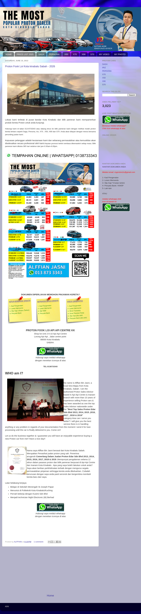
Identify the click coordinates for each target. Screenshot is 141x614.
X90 (84, 54)
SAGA (41, 54)
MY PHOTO (119, 54)
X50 (66, 54)
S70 (92, 54)
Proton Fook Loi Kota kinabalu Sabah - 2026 (30, 66)
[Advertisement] (50, 570)
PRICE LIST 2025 (25, 54)
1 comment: (39, 542)
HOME (8, 54)
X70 (75, 54)
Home (50, 595)
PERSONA (54, 54)
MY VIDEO (104, 54)
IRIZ (104, 68)
